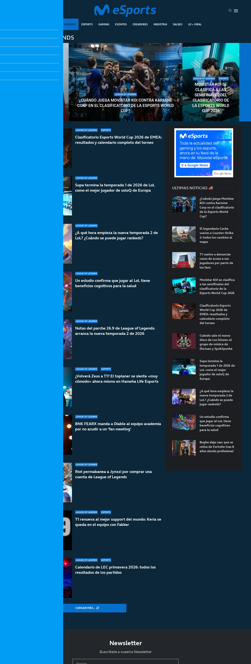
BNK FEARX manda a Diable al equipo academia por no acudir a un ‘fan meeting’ (118, 426)
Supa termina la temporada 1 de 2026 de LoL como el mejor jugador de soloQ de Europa (115, 187)
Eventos (121, 24)
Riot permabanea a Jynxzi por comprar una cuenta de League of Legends (113, 474)
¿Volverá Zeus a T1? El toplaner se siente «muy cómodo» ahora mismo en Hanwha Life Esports (116, 380)
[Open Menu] (236, 11)
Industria (160, 24)
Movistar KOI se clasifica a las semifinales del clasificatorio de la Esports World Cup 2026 (210, 97)
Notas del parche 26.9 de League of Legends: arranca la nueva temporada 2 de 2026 (115, 330)
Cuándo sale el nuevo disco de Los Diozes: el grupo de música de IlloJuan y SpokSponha (216, 342)
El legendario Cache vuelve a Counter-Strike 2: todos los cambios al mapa (217, 235)
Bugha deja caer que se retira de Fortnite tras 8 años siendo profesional (217, 446)
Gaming (103, 24)
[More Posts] (87, 608)
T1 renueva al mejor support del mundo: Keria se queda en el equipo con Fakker (118, 521)
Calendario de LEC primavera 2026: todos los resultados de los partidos (115, 569)
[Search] (230, 11)
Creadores (140, 24)
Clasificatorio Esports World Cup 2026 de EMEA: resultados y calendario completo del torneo (118, 139)
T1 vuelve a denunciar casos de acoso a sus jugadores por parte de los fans (40, 100)
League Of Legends (62, 24)
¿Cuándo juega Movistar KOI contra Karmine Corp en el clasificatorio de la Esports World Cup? (125, 105)
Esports (87, 24)
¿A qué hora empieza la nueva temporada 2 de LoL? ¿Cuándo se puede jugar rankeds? (116, 235)
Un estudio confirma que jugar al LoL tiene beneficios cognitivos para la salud (112, 283)
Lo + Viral (195, 24)
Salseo (177, 24)
